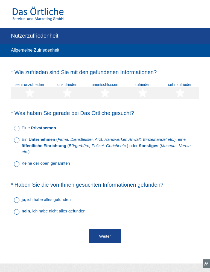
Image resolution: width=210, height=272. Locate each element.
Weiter (105, 236)
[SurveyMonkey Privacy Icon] (206, 264)
